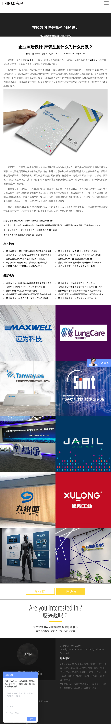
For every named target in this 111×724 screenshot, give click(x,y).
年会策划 (78, 688)
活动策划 (68, 688)
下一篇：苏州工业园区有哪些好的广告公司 (22, 235)
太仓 (74, 664)
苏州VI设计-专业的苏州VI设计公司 (21, 290)
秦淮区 (87, 676)
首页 (5, 43)
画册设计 (21, 43)
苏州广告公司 (66, 684)
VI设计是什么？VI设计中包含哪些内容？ (24, 266)
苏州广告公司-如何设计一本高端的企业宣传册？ (79, 262)
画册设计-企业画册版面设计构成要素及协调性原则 (28, 283)
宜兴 (72, 668)
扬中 (84, 668)
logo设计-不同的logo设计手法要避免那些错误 (26, 262)
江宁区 (67, 680)
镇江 (90, 668)
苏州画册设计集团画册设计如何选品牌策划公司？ (80, 287)
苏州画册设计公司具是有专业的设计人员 (76, 283)
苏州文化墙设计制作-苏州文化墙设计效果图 (77, 251)
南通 (100, 664)
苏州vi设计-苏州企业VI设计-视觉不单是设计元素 (79, 290)
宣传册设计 (44, 627)
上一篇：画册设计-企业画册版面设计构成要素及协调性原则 (30, 230)
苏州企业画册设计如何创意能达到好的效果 (25, 259)
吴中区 (91, 672)
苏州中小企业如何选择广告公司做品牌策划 (25, 287)
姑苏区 (75, 672)
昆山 (80, 664)
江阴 (66, 668)
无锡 (68, 664)
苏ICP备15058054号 (18, 722)
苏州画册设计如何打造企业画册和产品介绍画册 (79, 255)
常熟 (86, 664)
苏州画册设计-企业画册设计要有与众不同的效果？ (28, 255)
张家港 (93, 664)
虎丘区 (99, 672)
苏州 (62, 664)
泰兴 (78, 668)
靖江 (96, 668)
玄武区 (79, 676)
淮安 (62, 672)
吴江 (68, 672)
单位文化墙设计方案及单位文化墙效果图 (76, 266)
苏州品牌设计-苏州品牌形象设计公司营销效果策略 (28, 251)
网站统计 (31, 722)
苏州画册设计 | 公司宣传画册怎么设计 (75, 259)
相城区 (83, 672)
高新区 (71, 676)
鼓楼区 (95, 676)
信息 (12, 43)
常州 (102, 668)
